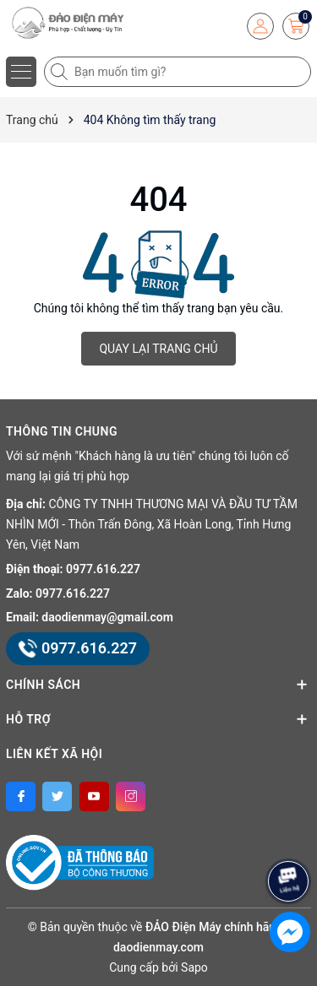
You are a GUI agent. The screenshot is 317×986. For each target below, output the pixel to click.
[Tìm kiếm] (61, 72)
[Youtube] (94, 796)
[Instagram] (130, 796)
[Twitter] (57, 796)
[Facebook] (21, 796)
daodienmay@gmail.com (107, 617)
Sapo (194, 967)
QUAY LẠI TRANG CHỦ (158, 348)
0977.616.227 (103, 569)
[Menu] (21, 72)
